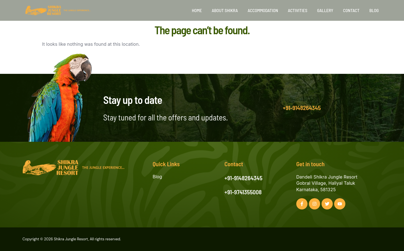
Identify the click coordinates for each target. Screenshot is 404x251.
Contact (351, 10)
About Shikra (225, 10)
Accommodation (263, 10)
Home (197, 10)
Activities (297, 10)
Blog (374, 10)
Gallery (325, 10)
